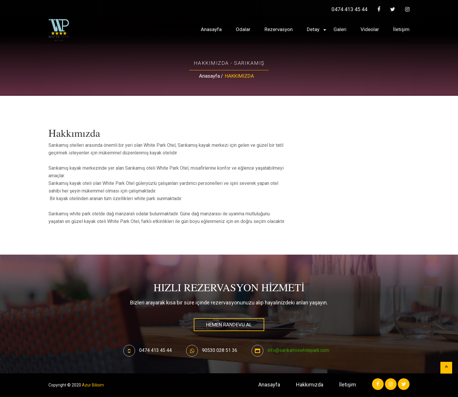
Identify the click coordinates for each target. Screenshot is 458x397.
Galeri (340, 29)
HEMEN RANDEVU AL (229, 325)
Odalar (243, 29)
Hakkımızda (309, 384)
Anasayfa (211, 29)
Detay (313, 29)
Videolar (370, 29)
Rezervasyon (279, 29)
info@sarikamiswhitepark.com (298, 350)
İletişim (401, 29)
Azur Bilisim (93, 385)
